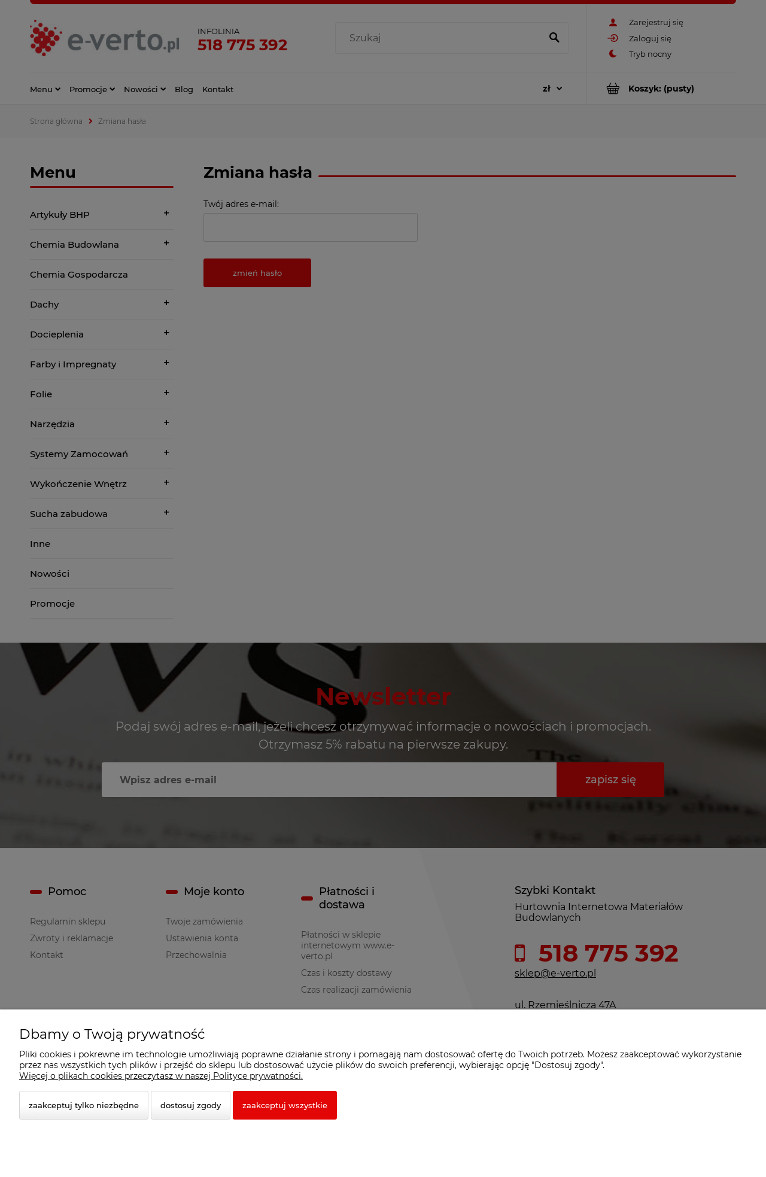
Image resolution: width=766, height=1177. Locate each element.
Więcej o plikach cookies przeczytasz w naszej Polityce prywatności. (161, 1075)
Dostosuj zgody (190, 1105)
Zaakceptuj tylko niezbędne (84, 1105)
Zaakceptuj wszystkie (284, 1105)
